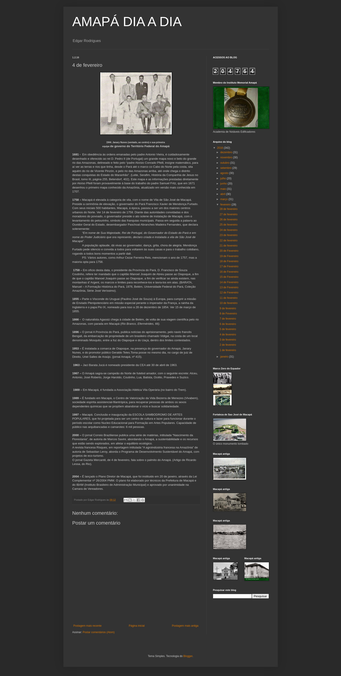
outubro (225, 162)
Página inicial (137, 625)
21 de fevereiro (228, 245)
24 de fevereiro (228, 230)
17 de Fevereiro (229, 266)
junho (224, 183)
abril (223, 194)
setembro (226, 168)
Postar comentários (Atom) (99, 632)
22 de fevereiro (228, 240)
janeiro (224, 356)
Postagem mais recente (87, 625)
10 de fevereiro (228, 303)
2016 (220, 147)
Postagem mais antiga (185, 625)
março (224, 199)
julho (223, 178)
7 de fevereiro (228, 318)
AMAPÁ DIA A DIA (127, 21)
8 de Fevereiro (228, 313)
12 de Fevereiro (229, 292)
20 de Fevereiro (229, 250)
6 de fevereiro (228, 324)
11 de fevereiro (228, 297)
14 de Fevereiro (229, 282)
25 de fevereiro (228, 224)
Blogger (187, 656)
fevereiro (225, 204)
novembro (226, 157)
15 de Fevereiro (229, 276)
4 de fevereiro (228, 334)
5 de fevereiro (228, 329)
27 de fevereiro (228, 214)
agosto (224, 173)
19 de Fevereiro (229, 256)
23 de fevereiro (228, 235)
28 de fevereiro (228, 209)
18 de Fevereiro (229, 261)
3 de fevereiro (228, 339)
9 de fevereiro (228, 308)
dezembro (226, 152)
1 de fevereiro (228, 350)
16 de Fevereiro (229, 271)
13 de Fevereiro (229, 287)
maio (223, 188)
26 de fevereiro (228, 219)
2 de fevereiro (228, 344)
